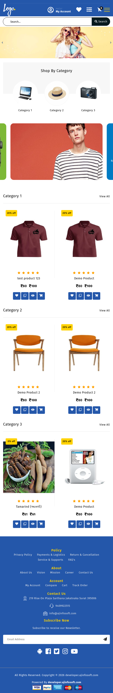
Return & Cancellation (84, 554)
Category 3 (88, 110)
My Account (32, 585)
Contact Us (86, 572)
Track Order (80, 585)
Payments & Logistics (51, 554)
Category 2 (56, 110)
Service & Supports (50, 559)
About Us (26, 572)
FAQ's (71, 559)
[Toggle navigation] (107, 10)
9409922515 (59, 606)
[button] (2, 42)
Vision (41, 572)
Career (69, 572)
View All (104, 196)
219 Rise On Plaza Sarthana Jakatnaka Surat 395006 (59, 598)
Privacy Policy (23, 554)
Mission (55, 572)
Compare (51, 585)
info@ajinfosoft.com (59, 613)
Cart (64, 585)
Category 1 (25, 110)
